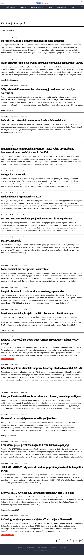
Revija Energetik (14, 37)
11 (81, 541)
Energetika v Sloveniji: (13, 174)
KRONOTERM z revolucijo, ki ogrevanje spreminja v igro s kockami (37, 493)
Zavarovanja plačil (11, 240)
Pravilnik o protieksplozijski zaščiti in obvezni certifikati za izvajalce (38, 313)
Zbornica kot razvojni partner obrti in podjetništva (29, 418)
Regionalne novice (37, 7)
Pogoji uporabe (30, 547)
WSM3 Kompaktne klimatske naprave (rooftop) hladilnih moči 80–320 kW (41, 368)
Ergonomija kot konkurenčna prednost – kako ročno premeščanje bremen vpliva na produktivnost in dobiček (37, 150)
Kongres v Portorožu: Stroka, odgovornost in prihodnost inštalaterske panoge (40, 341)
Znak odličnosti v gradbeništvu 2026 (21, 196)
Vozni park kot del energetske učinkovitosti (25, 269)
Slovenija (23, 7)
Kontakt (54, 547)
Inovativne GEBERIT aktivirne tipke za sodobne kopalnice (32, 41)
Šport (73, 7)
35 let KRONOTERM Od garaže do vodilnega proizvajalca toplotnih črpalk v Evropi (42, 469)
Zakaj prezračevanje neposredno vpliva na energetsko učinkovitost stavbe (42, 63)
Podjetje (20, 547)
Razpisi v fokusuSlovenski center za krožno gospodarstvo (32, 291)
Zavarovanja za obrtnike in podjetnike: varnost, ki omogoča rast (36, 218)
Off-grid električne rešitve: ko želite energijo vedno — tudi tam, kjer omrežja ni (38, 91)
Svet (50, 7)
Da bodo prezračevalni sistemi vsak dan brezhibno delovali (33, 120)
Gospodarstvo (61, 7)
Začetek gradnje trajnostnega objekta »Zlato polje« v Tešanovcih (36, 519)
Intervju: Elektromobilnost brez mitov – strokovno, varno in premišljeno (41, 396)
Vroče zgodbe (10, 7)
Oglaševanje (63, 547)
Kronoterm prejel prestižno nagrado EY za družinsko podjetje (35, 445)
